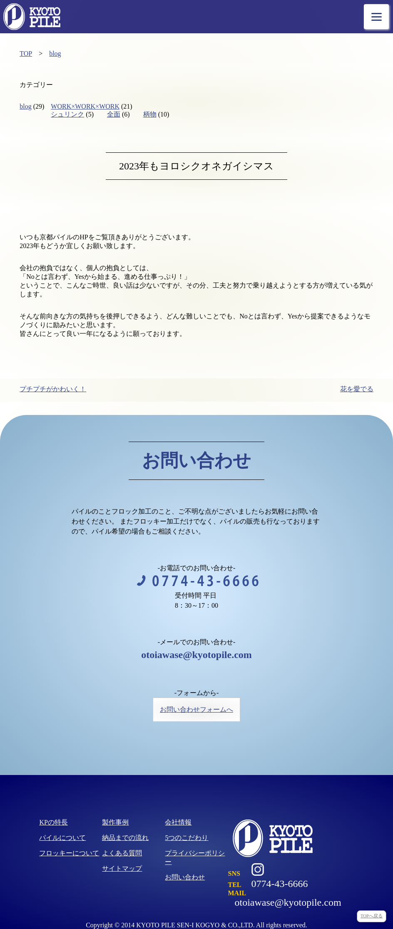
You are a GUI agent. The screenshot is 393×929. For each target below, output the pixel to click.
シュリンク (67, 114)
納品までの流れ (125, 837)
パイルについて (62, 837)
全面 (113, 114)
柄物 (150, 114)
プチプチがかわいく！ (53, 388)
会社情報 (178, 822)
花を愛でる (356, 388)
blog (55, 53)
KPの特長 (53, 822)
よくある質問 (122, 853)
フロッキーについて (69, 853)
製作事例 (115, 822)
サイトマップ (122, 868)
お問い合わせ (185, 877)
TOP (26, 53)
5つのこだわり (186, 837)
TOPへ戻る (372, 916)
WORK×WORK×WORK (85, 106)
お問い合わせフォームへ (196, 709)
